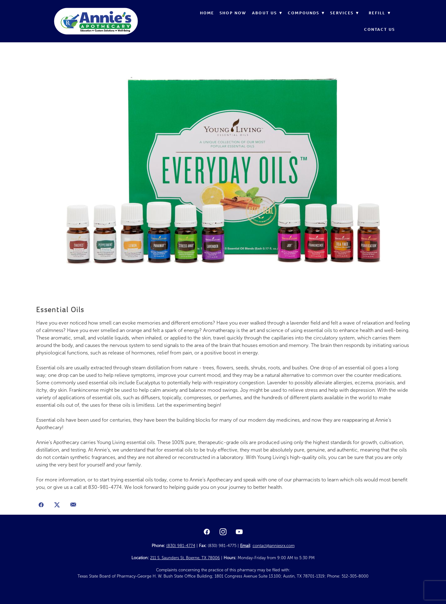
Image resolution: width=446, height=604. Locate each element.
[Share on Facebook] (41, 505)
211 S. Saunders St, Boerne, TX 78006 (185, 558)
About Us (267, 13)
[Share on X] (57, 505)
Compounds (306, 13)
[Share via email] (73, 505)
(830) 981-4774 (180, 546)
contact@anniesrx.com (274, 546)
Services (344, 13)
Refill (380, 13)
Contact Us (379, 29)
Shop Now (233, 13)
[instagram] (223, 532)
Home (207, 13)
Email (245, 546)
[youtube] (239, 532)
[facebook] (207, 532)
